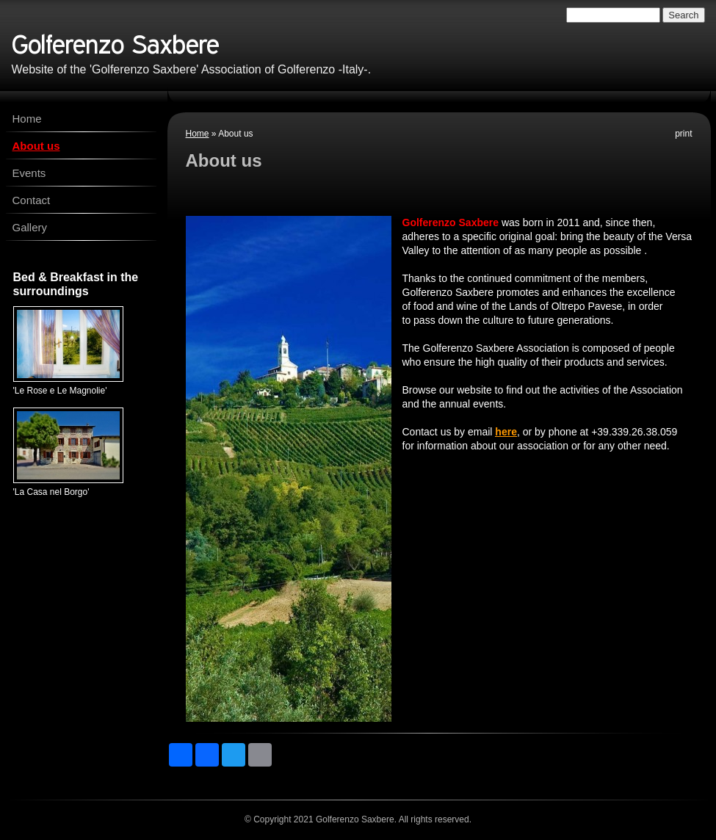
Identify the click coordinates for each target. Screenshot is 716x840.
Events (29, 173)
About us (36, 146)
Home (197, 133)
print (683, 133)
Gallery (30, 227)
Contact (31, 200)
